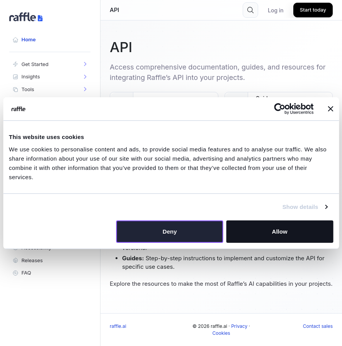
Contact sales (318, 326)
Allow (280, 231)
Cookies (221, 333)
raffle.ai (118, 326)
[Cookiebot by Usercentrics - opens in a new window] (279, 109)
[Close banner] (330, 109)
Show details (300, 207)
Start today (313, 10)
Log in (276, 10)
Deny (170, 231)
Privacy (239, 326)
